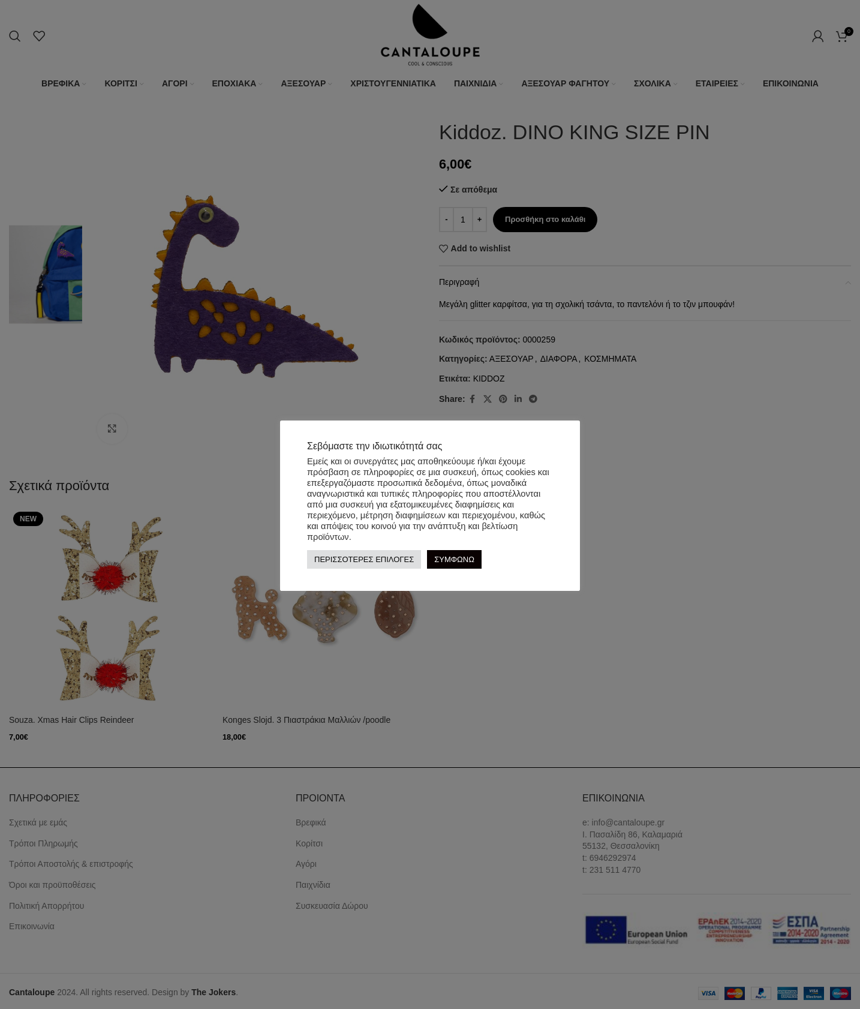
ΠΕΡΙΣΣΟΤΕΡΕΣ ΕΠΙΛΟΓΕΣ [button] (364, 559)
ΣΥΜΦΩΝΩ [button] (454, 559)
